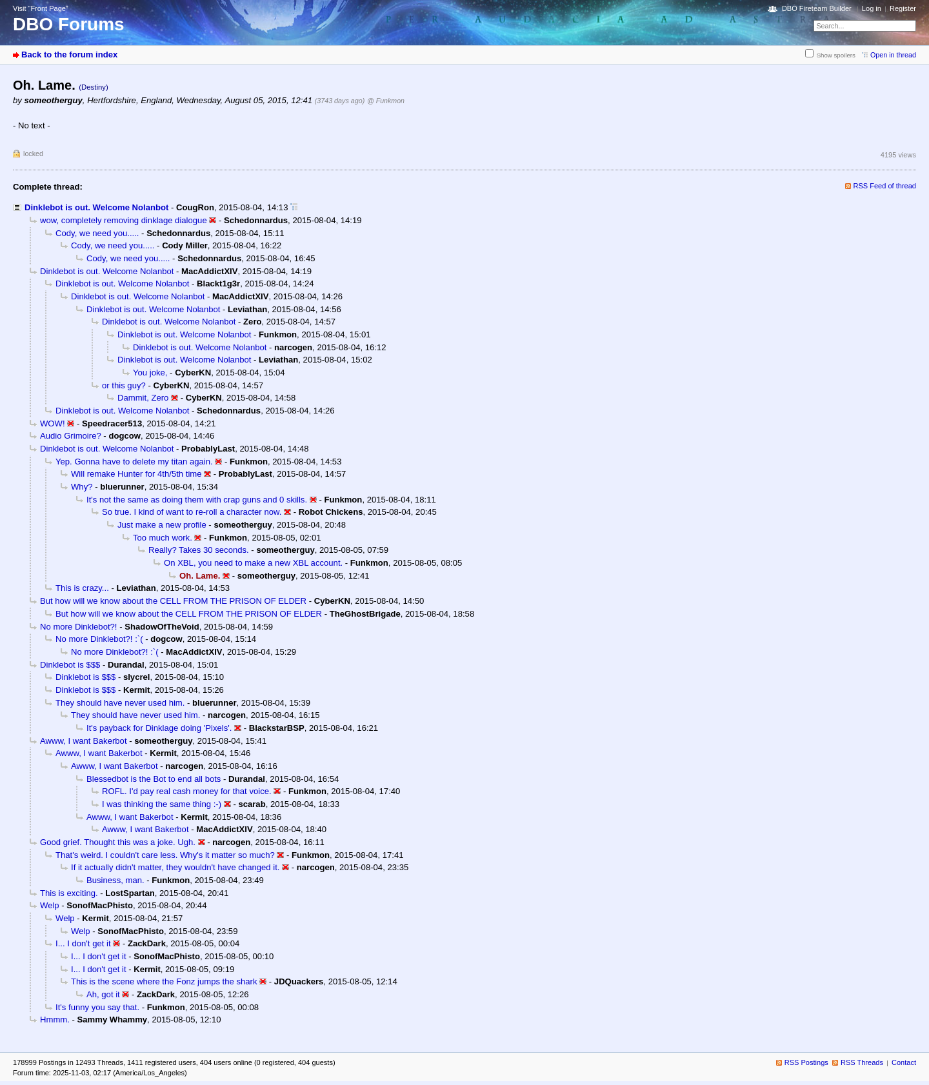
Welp (49, 905)
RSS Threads (862, 1062)
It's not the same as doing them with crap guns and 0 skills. (196, 499)
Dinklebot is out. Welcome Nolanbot (96, 207)
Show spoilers (836, 55)
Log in (871, 8)
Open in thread (893, 55)
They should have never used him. (120, 703)
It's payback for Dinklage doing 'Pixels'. (159, 728)
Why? (82, 487)
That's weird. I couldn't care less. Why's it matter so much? (165, 855)
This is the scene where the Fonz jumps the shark (164, 981)
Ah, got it (103, 994)
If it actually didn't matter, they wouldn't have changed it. (175, 867)
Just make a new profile (161, 525)
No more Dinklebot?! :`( (99, 639)
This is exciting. (69, 893)
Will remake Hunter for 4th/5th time (136, 474)
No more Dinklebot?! (78, 627)
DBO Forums (69, 24)
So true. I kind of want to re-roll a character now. (191, 512)
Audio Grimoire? (70, 436)
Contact (904, 1062)
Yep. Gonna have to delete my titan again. (134, 461)
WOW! (52, 423)
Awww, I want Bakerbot (83, 741)
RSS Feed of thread (885, 186)
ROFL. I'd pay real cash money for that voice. (187, 791)
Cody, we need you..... (97, 233)
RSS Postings (806, 1062)
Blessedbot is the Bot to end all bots (153, 779)
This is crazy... (82, 588)
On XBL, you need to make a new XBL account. (253, 563)
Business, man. (115, 880)
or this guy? (124, 385)
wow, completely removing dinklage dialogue (123, 220)
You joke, (150, 372)
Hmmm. (55, 1019)
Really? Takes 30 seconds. (198, 550)
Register (903, 8)
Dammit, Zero (142, 398)
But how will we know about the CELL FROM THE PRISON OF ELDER (173, 601)
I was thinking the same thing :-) (161, 804)
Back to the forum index (69, 54)
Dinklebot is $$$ (70, 665)
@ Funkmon (386, 101)
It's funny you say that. (97, 1007)
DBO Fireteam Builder (817, 8)
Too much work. (162, 537)
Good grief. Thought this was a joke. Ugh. (117, 842)
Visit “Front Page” (40, 8)
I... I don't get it (83, 943)
